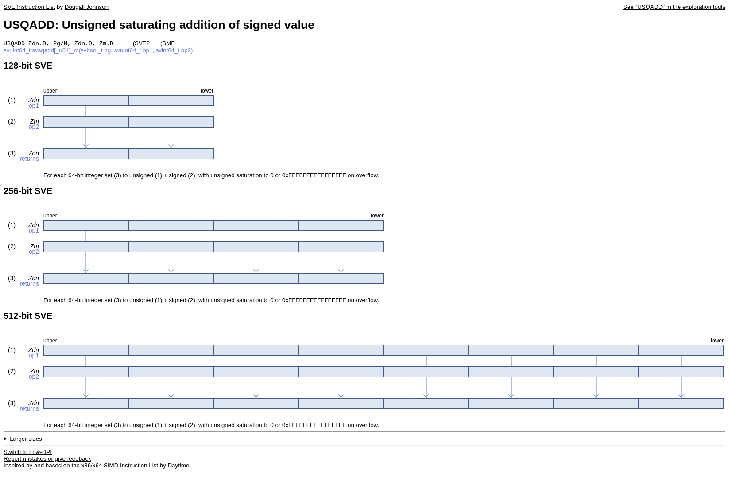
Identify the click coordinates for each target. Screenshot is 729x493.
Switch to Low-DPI (28, 453)
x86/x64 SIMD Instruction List (119, 466)
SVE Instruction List (29, 7)
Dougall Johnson (87, 7)
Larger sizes (26, 439)
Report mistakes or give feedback (47, 459)
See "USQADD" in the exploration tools (674, 7)
